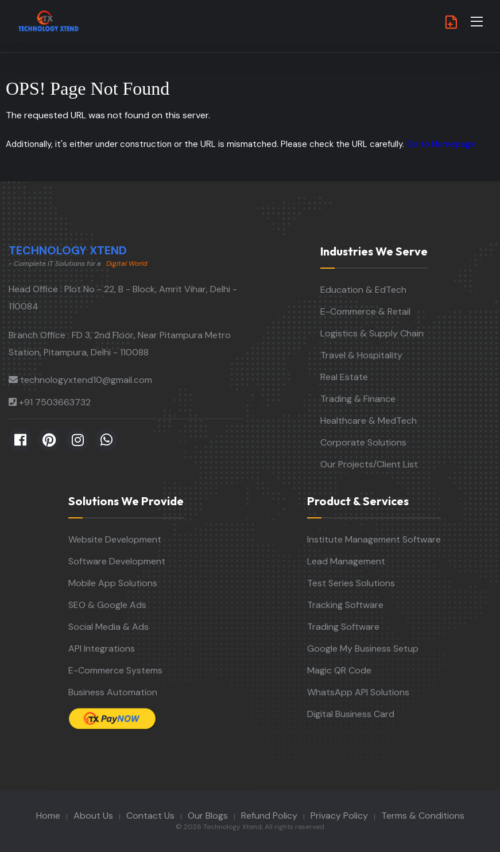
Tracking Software (345, 605)
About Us (93, 816)
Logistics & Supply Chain (372, 333)
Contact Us (150, 816)
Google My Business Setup (362, 648)
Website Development (114, 539)
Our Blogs (208, 816)
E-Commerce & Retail (365, 311)
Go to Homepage (440, 144)
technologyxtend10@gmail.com (86, 380)
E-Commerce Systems (115, 670)
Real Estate (344, 377)
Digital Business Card (350, 714)
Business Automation (112, 692)
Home (48, 816)
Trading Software (343, 627)
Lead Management (346, 561)
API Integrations (101, 648)
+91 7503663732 (55, 402)
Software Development (116, 561)
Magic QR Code (339, 670)
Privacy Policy (339, 816)
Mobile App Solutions (112, 583)
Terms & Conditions (422, 816)
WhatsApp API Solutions (358, 692)
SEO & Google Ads (107, 605)
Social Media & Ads (108, 627)
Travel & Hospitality (361, 355)
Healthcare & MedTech (368, 421)
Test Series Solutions (351, 583)
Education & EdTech (363, 290)
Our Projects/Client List (369, 464)
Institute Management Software (374, 539)
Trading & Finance (358, 399)
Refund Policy (269, 816)
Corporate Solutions (363, 442)
